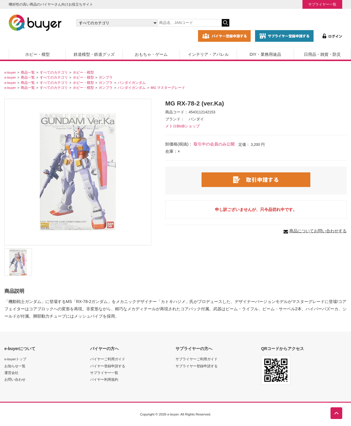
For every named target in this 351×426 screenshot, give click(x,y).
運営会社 (11, 373)
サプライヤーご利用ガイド (197, 359)
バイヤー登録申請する (107, 366)
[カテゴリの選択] (116, 23)
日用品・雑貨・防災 (322, 54)
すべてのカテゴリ (54, 72)
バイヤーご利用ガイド (107, 359)
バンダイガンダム (132, 82)
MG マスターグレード (168, 87)
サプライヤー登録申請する (197, 366)
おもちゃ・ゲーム (151, 54)
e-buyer (10, 72)
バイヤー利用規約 (104, 379)
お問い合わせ (14, 379)
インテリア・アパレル (208, 54)
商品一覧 (28, 72)
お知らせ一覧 (14, 366)
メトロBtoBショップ (182, 126)
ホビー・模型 (37, 54)
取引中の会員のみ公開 (214, 144)
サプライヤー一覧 (322, 4)
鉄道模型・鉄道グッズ (94, 54)
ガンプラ (106, 77)
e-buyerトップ (15, 359)
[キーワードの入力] (189, 23)
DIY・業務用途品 (265, 54)
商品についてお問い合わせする (318, 230)
